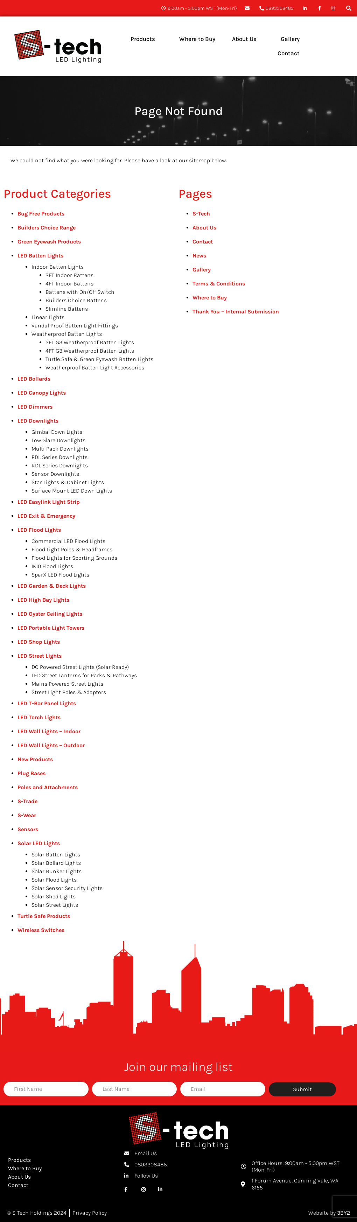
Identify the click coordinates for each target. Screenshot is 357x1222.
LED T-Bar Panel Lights (47, 703)
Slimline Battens (67, 308)
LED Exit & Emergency (46, 516)
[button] (349, 8)
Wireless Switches (41, 930)
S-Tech (201, 213)
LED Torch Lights (39, 717)
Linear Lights (47, 317)
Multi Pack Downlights (60, 448)
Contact (202, 241)
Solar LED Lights (39, 843)
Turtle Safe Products (44, 916)
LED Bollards (34, 378)
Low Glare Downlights (58, 440)
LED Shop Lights (39, 641)
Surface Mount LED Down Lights (71, 490)
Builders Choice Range (47, 227)
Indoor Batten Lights (57, 266)
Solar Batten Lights (55, 854)
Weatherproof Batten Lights (66, 334)
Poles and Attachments (48, 787)
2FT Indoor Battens (69, 275)
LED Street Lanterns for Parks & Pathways (84, 675)
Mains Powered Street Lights (67, 683)
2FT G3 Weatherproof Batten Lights (90, 342)
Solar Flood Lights (54, 879)
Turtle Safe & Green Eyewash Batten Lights (99, 359)
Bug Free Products (41, 213)
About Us (204, 227)
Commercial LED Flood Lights (68, 541)
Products (19, 1160)
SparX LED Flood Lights (60, 574)
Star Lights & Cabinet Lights (67, 482)
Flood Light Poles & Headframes (71, 549)
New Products (35, 759)
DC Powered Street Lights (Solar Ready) (80, 667)
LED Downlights (38, 420)
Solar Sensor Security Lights (67, 888)
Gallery (201, 269)
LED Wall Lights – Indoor (49, 731)
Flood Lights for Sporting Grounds (74, 558)
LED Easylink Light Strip (49, 502)
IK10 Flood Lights (52, 566)
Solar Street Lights (54, 905)
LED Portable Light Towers (51, 627)
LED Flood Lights (39, 530)
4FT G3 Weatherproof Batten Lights (90, 350)
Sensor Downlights (55, 474)
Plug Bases (32, 773)
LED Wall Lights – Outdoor (51, 745)
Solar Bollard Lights (56, 863)
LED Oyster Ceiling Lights (50, 613)
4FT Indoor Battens (69, 283)
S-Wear (27, 815)
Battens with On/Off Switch (80, 292)
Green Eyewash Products (49, 241)
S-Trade (27, 801)
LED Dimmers (35, 406)
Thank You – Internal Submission (235, 311)
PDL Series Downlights (59, 457)
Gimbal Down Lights (56, 432)
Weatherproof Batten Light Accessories (95, 367)
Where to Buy (209, 297)
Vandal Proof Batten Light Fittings (74, 325)
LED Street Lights (40, 655)
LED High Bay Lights (43, 599)
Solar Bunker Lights (56, 871)
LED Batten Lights (40, 255)
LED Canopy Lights (42, 392)
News (199, 255)
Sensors (28, 829)
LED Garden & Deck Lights (52, 585)
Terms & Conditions (218, 283)
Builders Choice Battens (76, 300)
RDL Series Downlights (59, 465)
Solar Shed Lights (53, 896)
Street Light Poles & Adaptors (68, 692)
